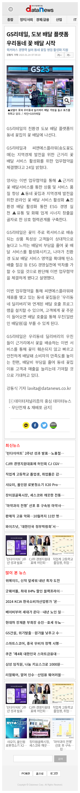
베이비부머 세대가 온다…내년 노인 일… (35, 611)
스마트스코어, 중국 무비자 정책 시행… (34, 643)
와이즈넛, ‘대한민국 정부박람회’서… (32, 526)
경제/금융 (42, 19)
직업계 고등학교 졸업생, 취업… (63, 560)
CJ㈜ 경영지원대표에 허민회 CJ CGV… (34, 463)
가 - (68, 55)
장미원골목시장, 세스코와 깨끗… (39, 743)
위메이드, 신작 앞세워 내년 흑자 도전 (33, 580)
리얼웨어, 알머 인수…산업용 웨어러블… (35, 674)
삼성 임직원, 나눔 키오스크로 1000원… (34, 664)
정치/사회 (26, 19)
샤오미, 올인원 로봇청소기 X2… (16, 743)
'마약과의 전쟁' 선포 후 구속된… (62, 743)
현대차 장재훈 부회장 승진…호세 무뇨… (35, 622)
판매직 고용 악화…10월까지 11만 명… (34, 515)
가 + (59, 55)
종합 (10, 19)
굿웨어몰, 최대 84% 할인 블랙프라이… (34, 590)
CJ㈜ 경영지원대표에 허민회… (39, 560)
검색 (60, 758)
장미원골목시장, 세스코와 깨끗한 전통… (35, 495)
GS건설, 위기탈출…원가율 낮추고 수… (34, 632)
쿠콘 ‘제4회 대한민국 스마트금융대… (33, 653)
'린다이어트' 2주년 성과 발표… (16, 560)
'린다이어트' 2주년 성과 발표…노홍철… (35, 453)
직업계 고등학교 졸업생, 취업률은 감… (34, 474)
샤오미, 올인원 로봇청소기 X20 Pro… (33, 484)
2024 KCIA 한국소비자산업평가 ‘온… (33, 601)
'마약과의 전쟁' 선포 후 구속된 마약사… (35, 505)
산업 (59, 19)
